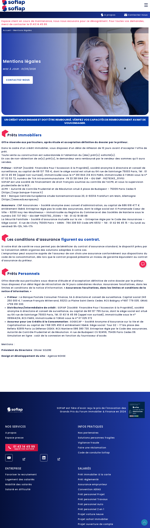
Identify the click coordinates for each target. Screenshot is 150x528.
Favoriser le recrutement (21, 474)
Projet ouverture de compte (95, 524)
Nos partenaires (88, 432)
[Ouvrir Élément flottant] (142, 264)
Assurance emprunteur (92, 484)
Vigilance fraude (88, 442)
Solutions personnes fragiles (96, 437)
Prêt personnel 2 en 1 (91, 509)
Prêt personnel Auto (90, 504)
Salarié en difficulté (17, 489)
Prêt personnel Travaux (93, 499)
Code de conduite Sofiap (94, 452)
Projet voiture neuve (91, 514)
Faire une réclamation (92, 447)
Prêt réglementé (88, 479)
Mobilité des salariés (18, 484)
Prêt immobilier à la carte (95, 474)
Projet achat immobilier (93, 519)
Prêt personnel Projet (91, 494)
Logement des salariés (20, 479)
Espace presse (14, 437)
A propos (11, 432)
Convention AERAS (89, 489)
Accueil (7, 30)
